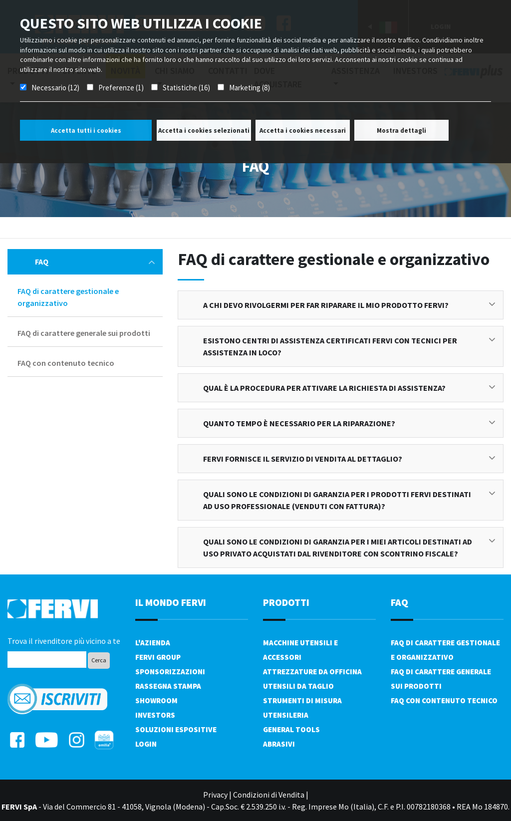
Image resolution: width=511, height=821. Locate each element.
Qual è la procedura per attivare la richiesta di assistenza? (349, 388)
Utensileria (285, 715)
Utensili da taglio (298, 686)
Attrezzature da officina (312, 671)
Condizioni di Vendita (268, 795)
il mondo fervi (170, 602)
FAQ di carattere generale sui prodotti (83, 333)
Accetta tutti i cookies (86, 130)
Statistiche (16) (186, 87)
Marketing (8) (249, 87)
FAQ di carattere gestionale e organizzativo (68, 297)
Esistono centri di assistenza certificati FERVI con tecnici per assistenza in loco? (349, 346)
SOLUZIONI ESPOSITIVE (176, 729)
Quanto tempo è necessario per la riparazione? (349, 423)
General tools (291, 729)
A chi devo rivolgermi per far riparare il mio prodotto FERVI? (349, 305)
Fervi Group (158, 657)
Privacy (215, 795)
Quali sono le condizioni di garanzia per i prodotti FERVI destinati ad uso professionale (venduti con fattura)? (349, 500)
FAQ (95, 262)
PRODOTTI (286, 602)
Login (146, 744)
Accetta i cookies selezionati (204, 130)
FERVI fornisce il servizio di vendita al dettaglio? (349, 459)
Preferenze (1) (121, 87)
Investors (155, 715)
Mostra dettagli (401, 130)
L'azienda (152, 642)
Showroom (156, 700)
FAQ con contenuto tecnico (65, 363)
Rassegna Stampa (168, 686)
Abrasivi (279, 744)
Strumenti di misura (302, 700)
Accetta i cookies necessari (302, 130)
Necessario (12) (55, 87)
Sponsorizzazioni (170, 671)
